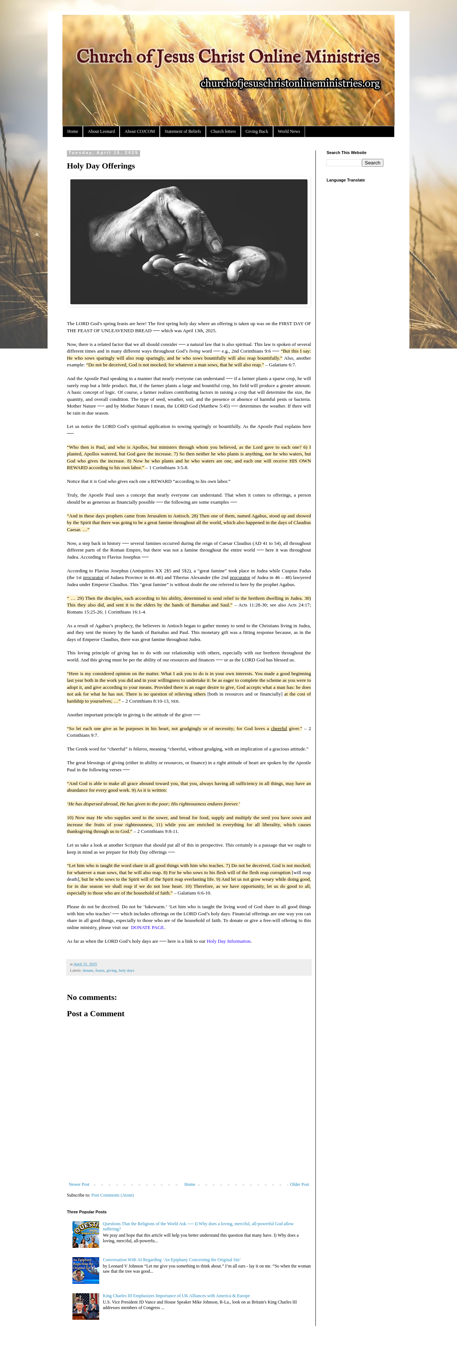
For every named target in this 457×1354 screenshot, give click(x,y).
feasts (100, 970)
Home (72, 131)
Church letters (223, 131)
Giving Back (257, 131)
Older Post (299, 1184)
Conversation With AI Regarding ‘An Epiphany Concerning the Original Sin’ (172, 1259)
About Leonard (101, 131)
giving (112, 970)
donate (87, 970)
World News (289, 131)
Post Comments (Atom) (112, 1195)
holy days (126, 970)
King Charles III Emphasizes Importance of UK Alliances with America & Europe (176, 1295)
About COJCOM (139, 131)
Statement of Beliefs (183, 131)
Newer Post (79, 1184)
